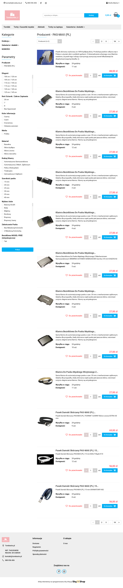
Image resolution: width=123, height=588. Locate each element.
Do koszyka (110, 75)
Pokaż (17, 250)
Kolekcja (6, 41)
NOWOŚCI (6, 49)
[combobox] (49, 41)
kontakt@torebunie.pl (13, 556)
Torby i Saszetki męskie (24, 27)
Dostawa (36, 543)
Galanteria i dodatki (75, 27)
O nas (65, 543)
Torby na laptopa (55, 27)
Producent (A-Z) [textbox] (43, 41)
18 (115, 41)
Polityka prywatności (40, 551)
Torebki (7, 27)
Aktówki (41, 27)
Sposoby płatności (39, 554)
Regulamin (37, 547)
